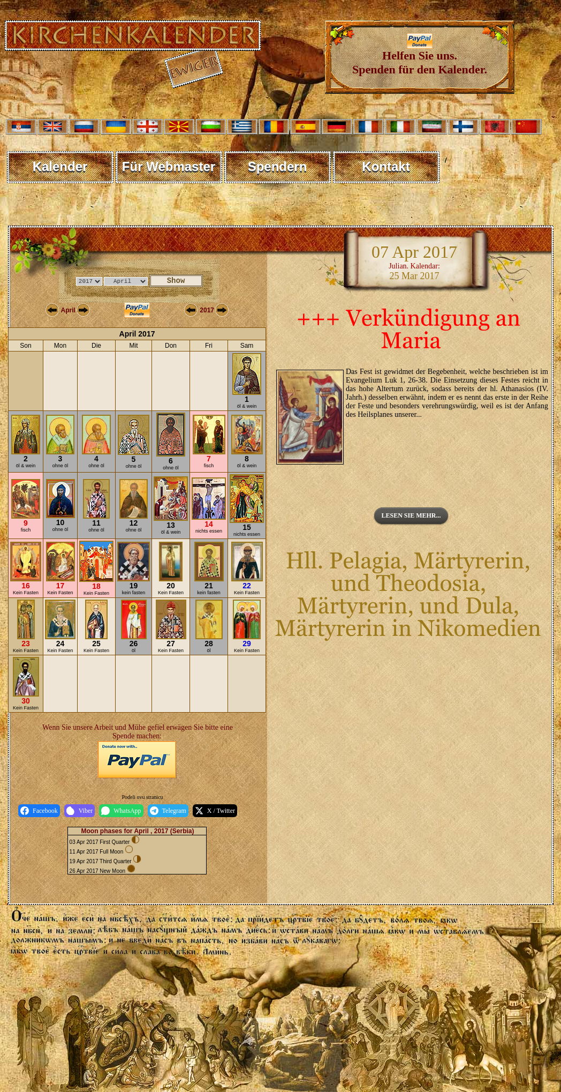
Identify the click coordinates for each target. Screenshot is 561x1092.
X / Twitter (215, 810)
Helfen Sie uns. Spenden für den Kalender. (419, 57)
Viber (79, 810)
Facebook (39, 810)
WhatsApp (121, 810)
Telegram (168, 810)
